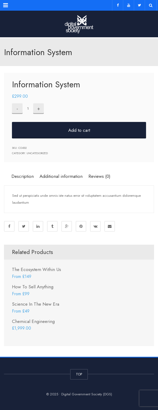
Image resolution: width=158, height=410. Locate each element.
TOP (79, 374)
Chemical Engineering (33, 321)
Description (22, 176)
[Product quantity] (28, 108)
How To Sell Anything (32, 287)
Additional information (61, 176)
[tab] (24, 176)
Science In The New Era (35, 304)
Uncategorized (37, 153)
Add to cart (79, 130)
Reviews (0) (99, 176)
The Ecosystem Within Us (36, 269)
